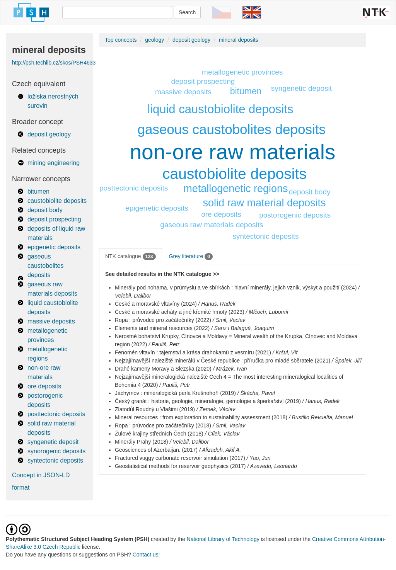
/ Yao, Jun (259, 458)
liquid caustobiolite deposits (220, 109)
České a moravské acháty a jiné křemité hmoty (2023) (179, 312)
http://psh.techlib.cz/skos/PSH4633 (54, 63)
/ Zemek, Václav (215, 409)
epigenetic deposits (53, 247)
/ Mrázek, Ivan (230, 369)
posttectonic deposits (56, 414)
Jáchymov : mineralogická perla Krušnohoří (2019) (175, 393)
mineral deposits (238, 40)
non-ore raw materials (233, 152)
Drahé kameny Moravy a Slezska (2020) (163, 369)
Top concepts (121, 40)
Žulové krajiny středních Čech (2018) (159, 433)
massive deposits (51, 321)
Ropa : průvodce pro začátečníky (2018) (163, 425)
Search (187, 12)
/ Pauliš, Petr (163, 344)
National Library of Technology (223, 539)
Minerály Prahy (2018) (141, 442)
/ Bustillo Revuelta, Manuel (321, 417)
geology (154, 40)
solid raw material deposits (264, 203)
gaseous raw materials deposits (211, 225)
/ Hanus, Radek (217, 304)
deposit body (45, 210)
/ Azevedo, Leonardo (272, 466)
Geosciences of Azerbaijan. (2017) (156, 450)
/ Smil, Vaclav (229, 320)
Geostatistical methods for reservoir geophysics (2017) (180, 466)
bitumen (38, 191)
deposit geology (49, 134)
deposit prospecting (54, 219)
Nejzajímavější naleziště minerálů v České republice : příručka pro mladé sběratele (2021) (222, 360)
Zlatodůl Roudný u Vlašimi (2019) (155, 409)
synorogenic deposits (56, 451)
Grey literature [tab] (191, 256)
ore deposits (44, 386)
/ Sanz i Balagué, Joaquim (242, 328)
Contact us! (146, 554)
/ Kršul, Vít (285, 352)
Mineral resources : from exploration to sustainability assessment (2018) (201, 417)
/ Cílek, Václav (222, 433)
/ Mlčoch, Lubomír (267, 312)
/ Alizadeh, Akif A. (220, 450)
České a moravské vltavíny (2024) (156, 304)
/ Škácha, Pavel (256, 393)
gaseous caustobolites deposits (45, 265)
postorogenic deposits (295, 215)
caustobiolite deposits (57, 200)
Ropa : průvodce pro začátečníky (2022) (163, 320)
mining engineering (53, 163)
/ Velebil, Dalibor (189, 442)
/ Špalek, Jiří (347, 360)
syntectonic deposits (55, 460)
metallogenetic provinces (242, 72)
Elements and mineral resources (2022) (162, 328)
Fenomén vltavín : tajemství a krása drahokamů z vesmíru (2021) (193, 352)
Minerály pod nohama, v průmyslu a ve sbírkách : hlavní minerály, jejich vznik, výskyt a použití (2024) (236, 287)
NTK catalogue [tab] (130, 256)
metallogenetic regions (235, 188)
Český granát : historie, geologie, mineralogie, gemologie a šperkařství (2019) (208, 401)
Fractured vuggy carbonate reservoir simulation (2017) (180, 458)
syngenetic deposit (53, 442)
